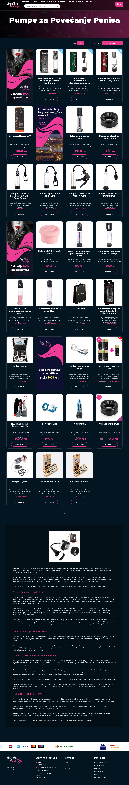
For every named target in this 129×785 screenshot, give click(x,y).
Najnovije (112, 43)
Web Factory (10, 771)
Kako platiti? (98, 768)
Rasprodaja (44, 1)
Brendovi (80, 1)
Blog (66, 762)
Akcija (34, 1)
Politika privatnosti (101, 778)
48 (80, 43)
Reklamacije (98, 771)
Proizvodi (25, 1)
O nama (68, 765)
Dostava (97, 775)
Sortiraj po (97, 43)
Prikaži (73, 43)
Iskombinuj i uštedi (66, 1)
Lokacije (89, 1)
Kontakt (68, 768)
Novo (53, 1)
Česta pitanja (99, 765)
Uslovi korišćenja (100, 762)
